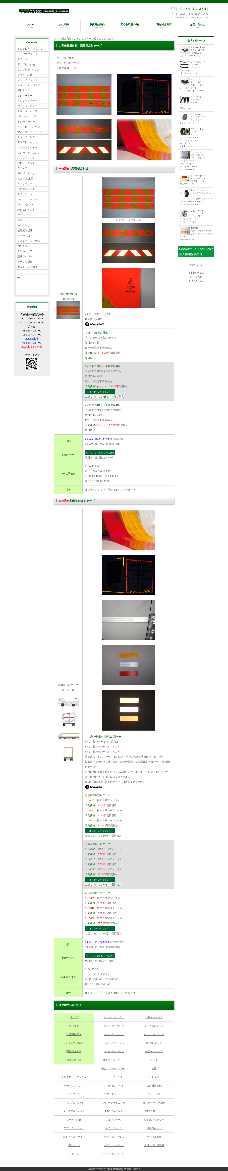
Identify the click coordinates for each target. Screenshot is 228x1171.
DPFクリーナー (154, 1111)
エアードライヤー (114, 1094)
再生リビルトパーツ (114, 1060)
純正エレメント (154, 1051)
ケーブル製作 (154, 1136)
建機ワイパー (154, 1128)
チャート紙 (154, 1094)
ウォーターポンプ (114, 1025)
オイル (154, 1060)
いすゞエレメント (154, 1034)
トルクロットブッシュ (73, 1077)
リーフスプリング (74, 1085)
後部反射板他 (154, 1085)
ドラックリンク (114, 1077)
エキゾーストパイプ (74, 1136)
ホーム (30, 26)
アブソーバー (24, 183)
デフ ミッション (74, 1128)
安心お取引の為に (130, 26)
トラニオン (74, 1094)
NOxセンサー (154, 1077)
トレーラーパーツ (114, 1051)
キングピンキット (114, 1085)
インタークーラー (114, 1017)
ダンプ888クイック (74, 1111)
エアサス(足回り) (114, 1145)
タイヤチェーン (114, 1128)
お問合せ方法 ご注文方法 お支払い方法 (196, 276)
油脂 (154, 1068)
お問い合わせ (197, 26)
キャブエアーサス (114, 1136)
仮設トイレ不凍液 (154, 1145)
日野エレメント (154, 1017)
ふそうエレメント (154, 1025)
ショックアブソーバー (114, 1153)
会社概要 (63, 26)
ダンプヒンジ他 (74, 1102)
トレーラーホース (114, 1034)
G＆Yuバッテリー (154, 1119)
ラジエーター (73, 1153)
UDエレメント (154, 1042)
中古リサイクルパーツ (114, 1068)
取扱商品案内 (97, 26)
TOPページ (196, 264)
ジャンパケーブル (114, 1042)
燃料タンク (74, 1145)
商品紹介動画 (164, 26)
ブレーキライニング (114, 1102)
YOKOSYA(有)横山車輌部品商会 (110, 1169)
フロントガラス (114, 1119)
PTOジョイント (114, 1111)
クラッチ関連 (73, 1119)
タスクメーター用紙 (154, 1102)
